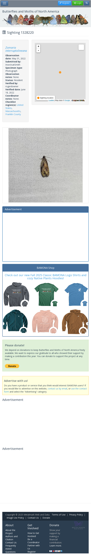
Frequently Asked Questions (10, 548)
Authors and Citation (11, 538)
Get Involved (33, 526)
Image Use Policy (15, 517)
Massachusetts (13, 111)
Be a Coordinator (34, 541)
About (9, 525)
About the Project (10, 532)
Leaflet (51, 100)
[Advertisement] (45, 236)
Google (67, 100)
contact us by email (57, 388)
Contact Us (33, 517)
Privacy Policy (76, 514)
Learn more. (55, 545)
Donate (46, 517)
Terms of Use (59, 514)
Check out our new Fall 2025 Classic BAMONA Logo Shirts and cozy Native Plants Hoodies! (45, 276)
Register (32, 551)
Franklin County (13, 114)
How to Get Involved (33, 535)
